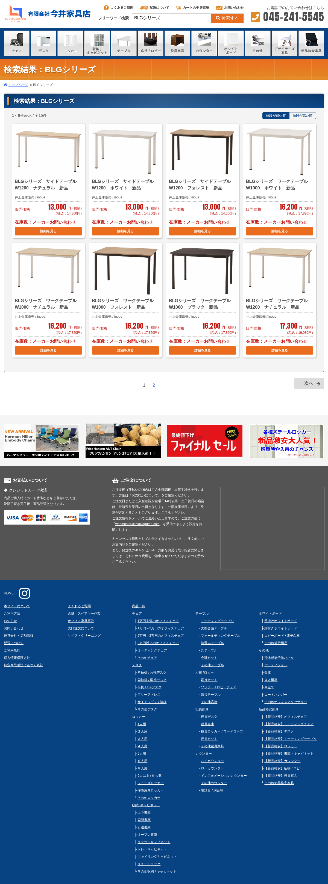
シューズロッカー (150, 783)
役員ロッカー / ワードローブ (222, 731)
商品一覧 (138, 606)
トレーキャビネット (152, 849)
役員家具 (202, 709)
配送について (154, 8)
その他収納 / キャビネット (156, 871)
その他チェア (147, 658)
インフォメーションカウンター (224, 776)
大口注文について (81, 628)
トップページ (18, 85)
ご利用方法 (12, 613)
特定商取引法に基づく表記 (23, 665)
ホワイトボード (270, 613)
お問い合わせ (230, 8)
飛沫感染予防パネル (279, 658)
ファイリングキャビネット (157, 857)
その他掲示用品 (275, 643)
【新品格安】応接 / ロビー (283, 768)
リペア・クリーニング (84, 636)
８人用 (142, 768)
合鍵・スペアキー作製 (84, 613)
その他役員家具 (212, 746)
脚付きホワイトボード (280, 628)
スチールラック (148, 864)
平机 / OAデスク (149, 687)
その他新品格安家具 (279, 783)
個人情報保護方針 (17, 658)
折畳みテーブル (212, 643)
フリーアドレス (148, 695)
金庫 (267, 672)
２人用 (142, 731)
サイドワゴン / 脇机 (151, 702)
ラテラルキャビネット (153, 842)
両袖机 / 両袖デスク (151, 680)
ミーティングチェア (152, 650)
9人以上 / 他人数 (149, 776)
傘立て (269, 687)
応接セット (209, 680)
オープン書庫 (147, 835)
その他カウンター (214, 783)
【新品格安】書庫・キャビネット (289, 753)
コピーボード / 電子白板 (282, 636)
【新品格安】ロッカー (280, 746)
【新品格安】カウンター (282, 761)
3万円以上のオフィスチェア (158, 643)
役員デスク (209, 717)
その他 (264, 650)
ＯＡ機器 (270, 680)
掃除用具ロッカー (150, 790)
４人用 (142, 746)
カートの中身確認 (192, 8)
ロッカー (138, 717)
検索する (227, 18)
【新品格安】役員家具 (280, 776)
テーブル (202, 613)
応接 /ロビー (204, 672)
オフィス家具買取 (81, 621)
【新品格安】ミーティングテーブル (290, 739)
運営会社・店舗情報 (18, 636)
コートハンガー (275, 695)
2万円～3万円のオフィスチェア (160, 636)
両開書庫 (144, 820)
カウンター (203, 753)
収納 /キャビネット (146, 805)
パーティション (275, 665)
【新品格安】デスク (279, 731)
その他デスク (147, 709)
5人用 (141, 753)
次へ (308, 383)
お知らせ (10, 621)
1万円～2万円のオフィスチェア (160, 628)
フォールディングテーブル (220, 636)
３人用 (142, 739)
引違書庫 (144, 827)
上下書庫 (144, 812)
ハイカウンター (212, 761)
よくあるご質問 (118, 8)
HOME (9, 593)
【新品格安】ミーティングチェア (289, 724)
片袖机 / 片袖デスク (151, 672)
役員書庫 (207, 724)
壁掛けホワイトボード (280, 621)
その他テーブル (212, 665)
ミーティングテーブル (217, 621)
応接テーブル (211, 695)
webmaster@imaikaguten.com (137, 524)
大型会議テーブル (214, 628)
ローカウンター (212, 768)
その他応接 (209, 702)
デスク (137, 665)
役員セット (209, 739)
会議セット (209, 658)
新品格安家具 (269, 709)
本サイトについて (17, 606)
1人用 (141, 724)
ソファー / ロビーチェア (218, 687)
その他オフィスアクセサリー (285, 702)
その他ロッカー (148, 798)
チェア (137, 613)
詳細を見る (48, 231)
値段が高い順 (302, 116)
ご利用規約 (12, 650)
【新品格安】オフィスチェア (285, 717)
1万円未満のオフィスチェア (158, 621)
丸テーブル (209, 650)
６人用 (142, 761)
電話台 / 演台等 (212, 790)
